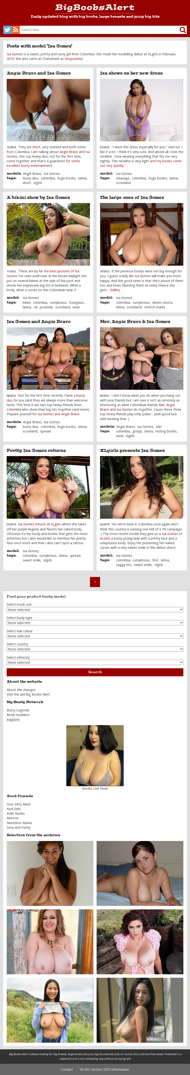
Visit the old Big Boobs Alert (28, 694)
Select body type (19, 617)
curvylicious (58, 302)
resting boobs (166, 431)
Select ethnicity (18, 657)
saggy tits (123, 565)
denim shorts (162, 302)
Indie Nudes (16, 813)
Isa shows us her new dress (131, 73)
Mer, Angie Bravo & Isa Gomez (135, 321)
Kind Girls (14, 809)
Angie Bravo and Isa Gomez (38, 73)
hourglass (76, 302)
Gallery (115, 290)
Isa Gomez (15, 54)
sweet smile (32, 560)
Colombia (14, 409)
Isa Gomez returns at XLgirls (39, 524)
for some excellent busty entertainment (43, 163)
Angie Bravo (69, 152)
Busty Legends (18, 710)
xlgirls (38, 183)
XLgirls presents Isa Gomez (132, 450)
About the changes (21, 690)
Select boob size (19, 604)
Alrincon (13, 818)
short (36, 147)
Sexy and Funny (18, 827)
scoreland (123, 183)
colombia (48, 178)
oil (35, 307)
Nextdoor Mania (19, 823)
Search (95, 672)
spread (45, 431)
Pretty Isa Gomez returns (36, 450)
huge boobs (66, 178)
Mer (159, 426)
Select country (17, 644)
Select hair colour (20, 631)
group (137, 431)
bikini (26, 302)
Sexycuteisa (74, 58)
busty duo (30, 178)
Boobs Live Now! (95, 788)
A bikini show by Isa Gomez (38, 197)
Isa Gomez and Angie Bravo (38, 321)
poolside (46, 307)
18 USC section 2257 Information (104, 1069)
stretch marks (154, 307)
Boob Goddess (18, 715)
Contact (67, 1069)
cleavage (122, 178)
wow (76, 307)
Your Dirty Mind (18, 804)
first (155, 560)
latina (82, 178)
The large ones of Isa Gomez (132, 197)
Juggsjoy (13, 719)
